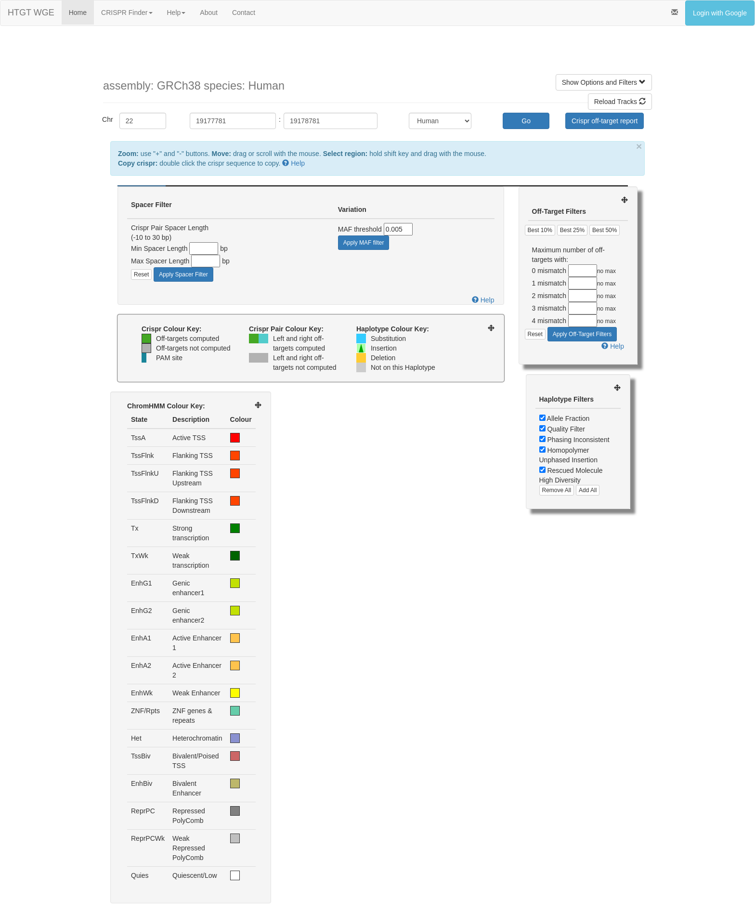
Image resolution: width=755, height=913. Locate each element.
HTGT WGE (31, 12)
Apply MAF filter (363, 242)
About (209, 12)
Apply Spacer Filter (183, 274)
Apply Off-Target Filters (582, 334)
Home (78, 12)
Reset (141, 274)
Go (526, 121)
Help (176, 12)
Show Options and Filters (604, 82)
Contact (243, 12)
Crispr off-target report (605, 121)
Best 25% (572, 230)
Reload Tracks (620, 101)
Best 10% (540, 230)
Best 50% (604, 230)
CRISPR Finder (126, 12)
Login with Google (720, 13)
